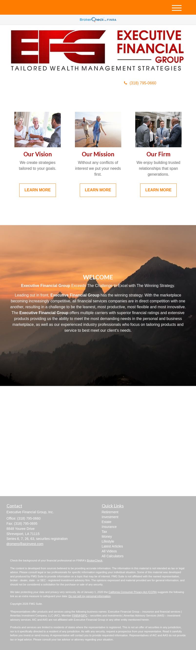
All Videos (109, 551)
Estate (107, 522)
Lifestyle (108, 541)
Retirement (110, 512)
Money (107, 536)
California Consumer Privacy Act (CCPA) (133, 592)
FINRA (76, 615)
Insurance (109, 527)
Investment (110, 517)
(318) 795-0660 (140, 83)
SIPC (84, 615)
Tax (104, 532)
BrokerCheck (95, 560)
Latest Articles (112, 546)
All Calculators (113, 556)
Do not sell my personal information (90, 596)
